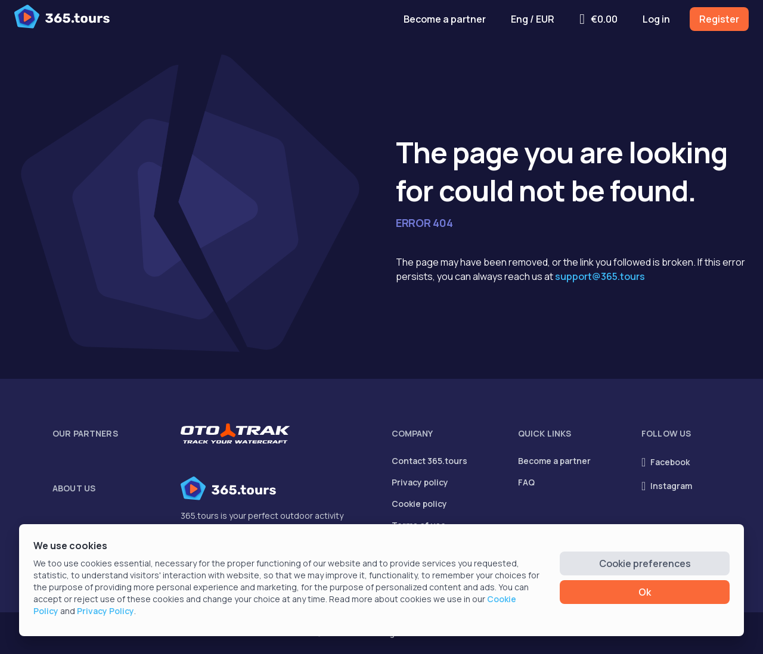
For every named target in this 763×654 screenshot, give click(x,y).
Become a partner (445, 19)
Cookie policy (419, 503)
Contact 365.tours (429, 460)
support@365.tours (600, 276)
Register (719, 19)
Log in (656, 19)
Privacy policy (420, 482)
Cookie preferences (645, 563)
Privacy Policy (105, 610)
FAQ (526, 482)
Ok (644, 592)
